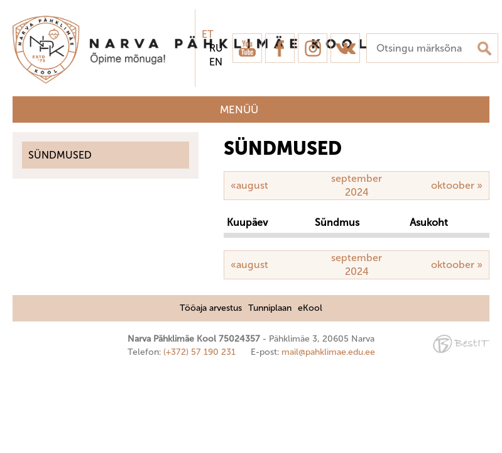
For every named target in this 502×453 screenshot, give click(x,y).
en (215, 62)
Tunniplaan (270, 308)
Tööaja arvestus (211, 308)
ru (216, 48)
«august (249, 185)
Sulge (482, 23)
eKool (310, 308)
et (208, 34)
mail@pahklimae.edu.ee (328, 352)
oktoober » (457, 185)
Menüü (239, 109)
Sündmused (60, 155)
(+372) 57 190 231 (199, 352)
